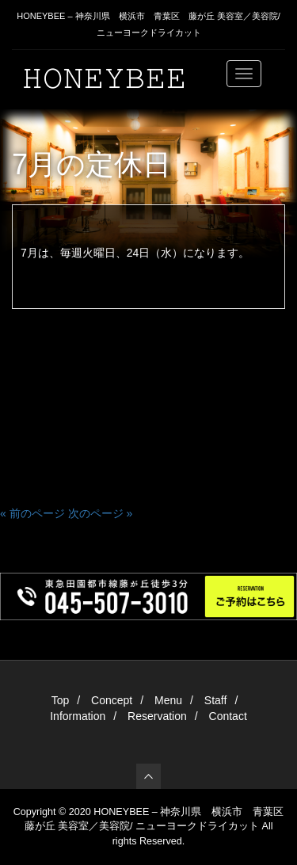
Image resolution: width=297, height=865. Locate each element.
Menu (168, 700)
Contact (228, 716)
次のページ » (100, 513)
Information (77, 716)
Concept (111, 700)
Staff (215, 700)
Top (60, 700)
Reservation (157, 716)
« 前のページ (32, 513)
